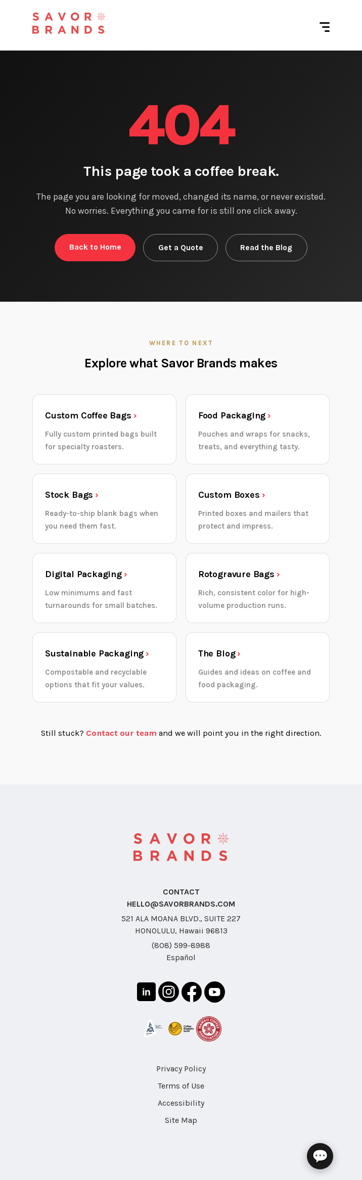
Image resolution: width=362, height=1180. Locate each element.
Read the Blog (266, 247)
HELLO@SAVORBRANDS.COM (181, 904)
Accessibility (181, 1103)
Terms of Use (181, 1086)
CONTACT (181, 891)
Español (181, 957)
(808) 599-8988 (181, 945)
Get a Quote (180, 247)
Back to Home (95, 247)
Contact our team (121, 733)
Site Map (181, 1120)
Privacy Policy (181, 1068)
